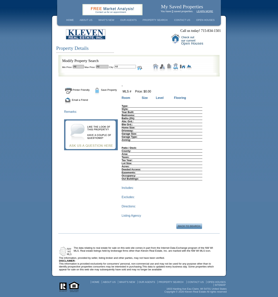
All (78, 66)
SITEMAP (220, 284)
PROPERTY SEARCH (155, 20)
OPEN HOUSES (205, 20)
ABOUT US (86, 20)
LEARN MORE (205, 11)
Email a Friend (76, 99)
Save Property (105, 89)
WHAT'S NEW (106, 20)
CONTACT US (182, 20)
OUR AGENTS (128, 20)
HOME (70, 20)
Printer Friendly (77, 89)
